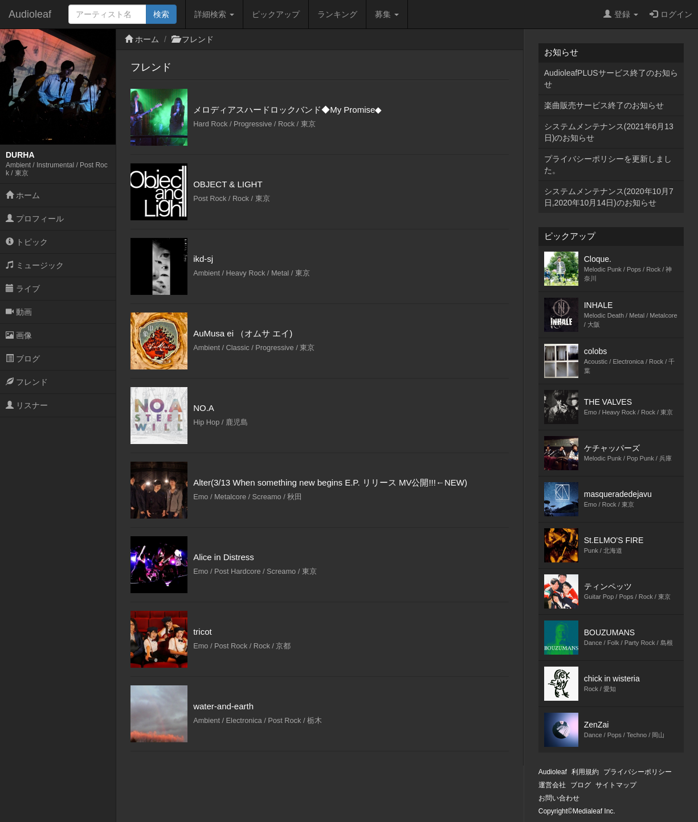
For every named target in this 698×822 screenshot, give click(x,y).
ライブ (23, 288)
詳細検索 (214, 14)
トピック (27, 241)
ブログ (23, 358)
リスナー (27, 405)
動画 (19, 312)
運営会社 (552, 785)
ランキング (337, 14)
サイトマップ (615, 785)
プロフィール (35, 218)
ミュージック (35, 265)
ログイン (671, 14)
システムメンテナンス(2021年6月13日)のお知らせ (608, 132)
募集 (387, 14)
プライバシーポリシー (637, 772)
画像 (19, 335)
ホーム (23, 195)
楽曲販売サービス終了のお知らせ (604, 105)
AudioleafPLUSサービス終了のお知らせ (611, 78)
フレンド (27, 382)
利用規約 (585, 772)
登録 (620, 14)
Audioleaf (30, 14)
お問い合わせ (558, 798)
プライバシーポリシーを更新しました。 (608, 164)
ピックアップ (276, 14)
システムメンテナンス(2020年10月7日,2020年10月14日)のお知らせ (608, 197)
